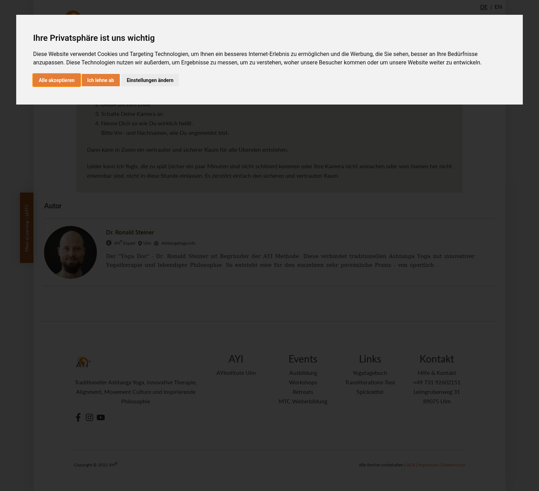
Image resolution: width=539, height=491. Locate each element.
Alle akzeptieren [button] (57, 80)
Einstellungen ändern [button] (150, 80)
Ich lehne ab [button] (100, 80)
